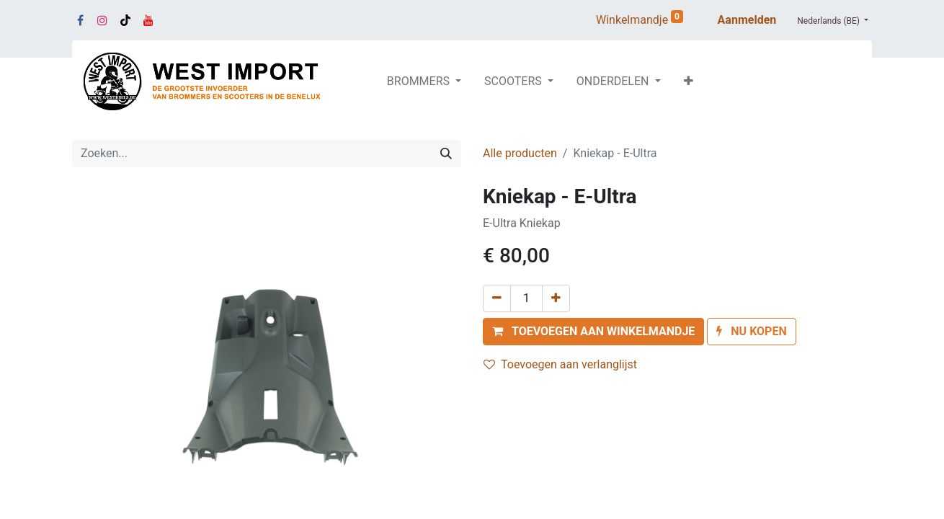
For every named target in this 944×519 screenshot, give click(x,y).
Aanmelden (747, 20)
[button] (688, 81)
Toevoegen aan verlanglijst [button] (560, 364)
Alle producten (520, 153)
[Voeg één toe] (556, 298)
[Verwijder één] (497, 298)
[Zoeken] (446, 153)
